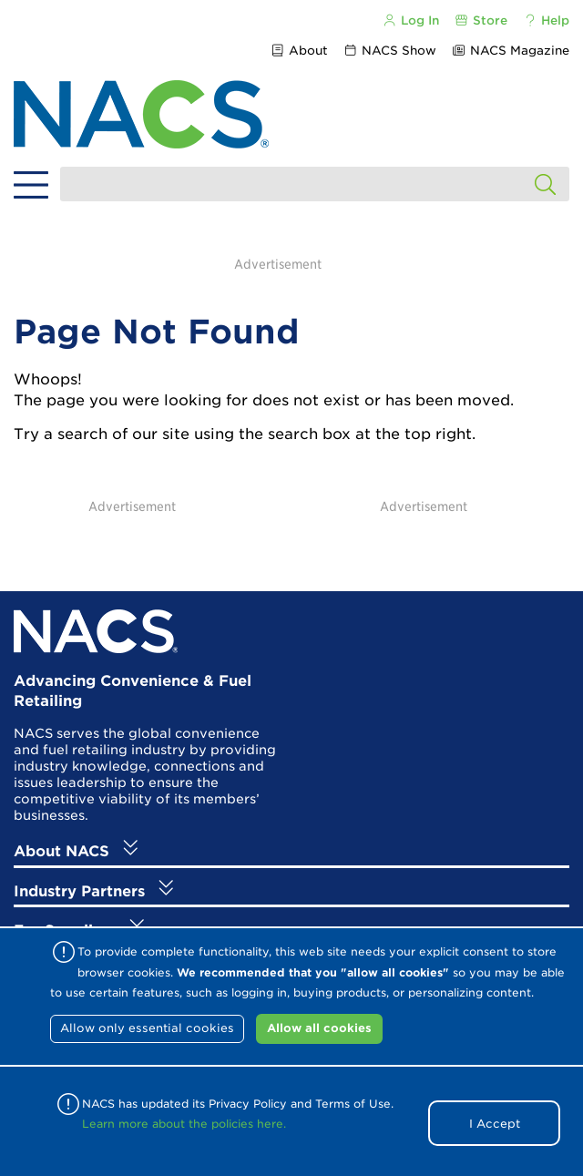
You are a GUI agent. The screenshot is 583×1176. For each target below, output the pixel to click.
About (298, 50)
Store (481, 20)
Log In (410, 20)
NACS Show (389, 50)
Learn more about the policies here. (184, 1123)
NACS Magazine (510, 50)
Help (546, 20)
